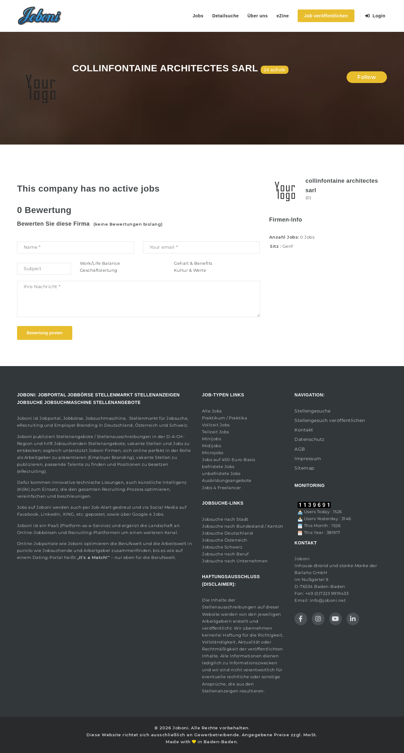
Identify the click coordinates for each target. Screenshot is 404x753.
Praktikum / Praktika (224, 417)
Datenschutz (309, 439)
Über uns (257, 15)
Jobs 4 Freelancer (221, 487)
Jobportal (50, 418)
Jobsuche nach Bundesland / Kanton (242, 526)
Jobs (198, 15)
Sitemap (304, 468)
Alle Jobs (212, 410)
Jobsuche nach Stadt (225, 519)
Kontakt (303, 430)
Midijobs (211, 445)
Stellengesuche (312, 411)
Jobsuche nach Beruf (225, 553)
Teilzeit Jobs (215, 431)
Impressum (307, 458)
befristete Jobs (218, 466)
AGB (299, 449)
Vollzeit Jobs (216, 424)
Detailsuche (225, 15)
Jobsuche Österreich (224, 540)
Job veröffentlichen (326, 15)
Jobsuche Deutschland (227, 533)
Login (375, 15)
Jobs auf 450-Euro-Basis (228, 459)
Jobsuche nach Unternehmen (235, 560)
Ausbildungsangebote (227, 480)
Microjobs (212, 452)
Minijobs (211, 438)
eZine (282, 15)
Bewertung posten (44, 332)
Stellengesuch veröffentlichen (329, 420)
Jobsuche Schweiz (222, 546)
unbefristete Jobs (221, 473)
